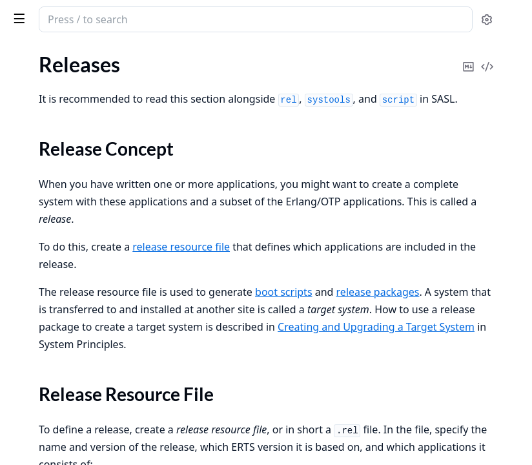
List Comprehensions (56, 354)
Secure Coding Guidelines (66, 257)
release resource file (375, 260)
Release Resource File (70, 153)
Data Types (34, 451)
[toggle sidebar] (177, 18)
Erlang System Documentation (90, 20)
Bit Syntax (31, 372)
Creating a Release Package (83, 184)
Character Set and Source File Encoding (91, 434)
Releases (28, 114)
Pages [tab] (23, 68)
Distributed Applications (64, 97)
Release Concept (60, 137)
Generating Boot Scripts (76, 168)
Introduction (37, 302)
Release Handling (47, 222)
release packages (329, 322)
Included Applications (57, 80)
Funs (20, 337)
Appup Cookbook (48, 240)
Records (27, 319)
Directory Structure (66, 199)
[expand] (180, 82)
